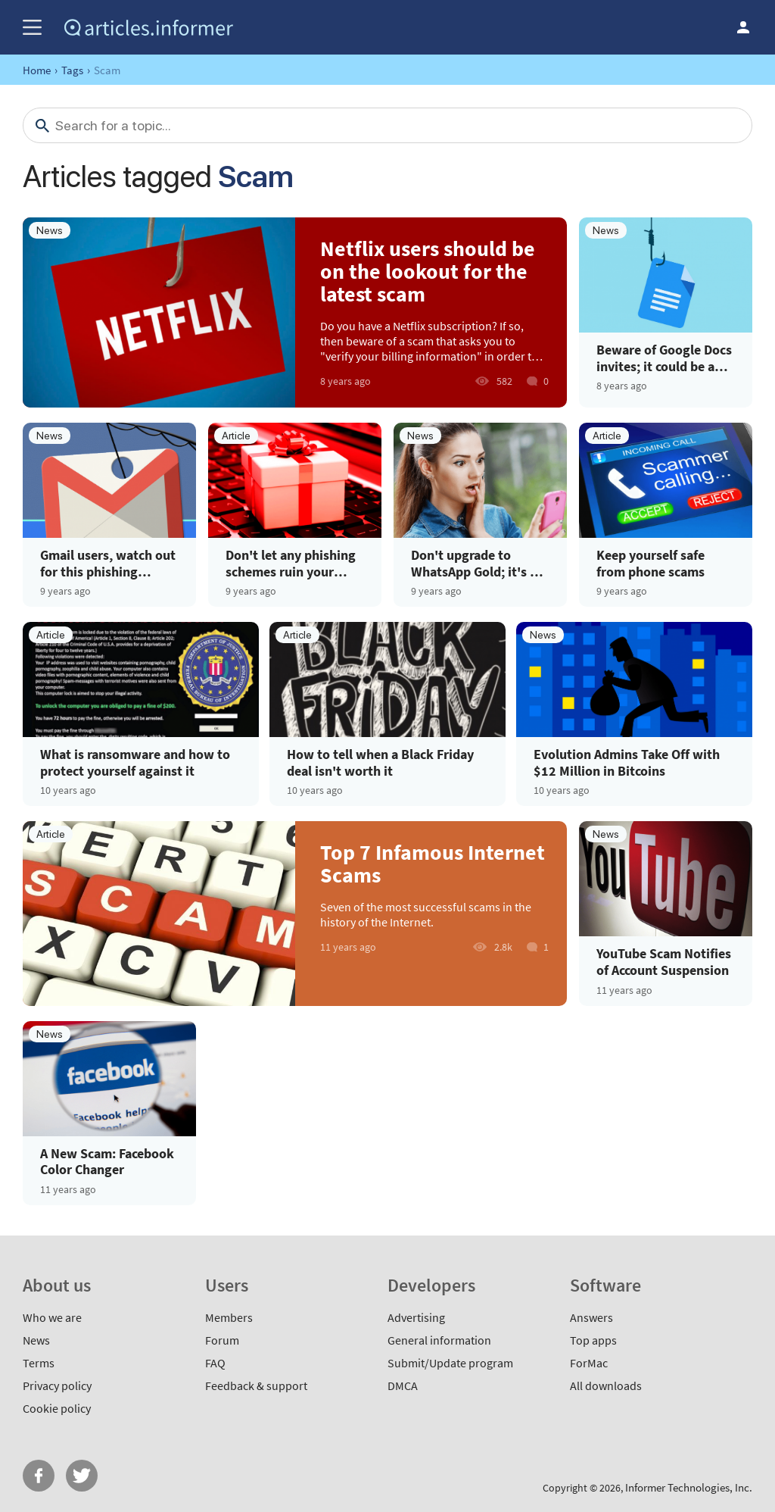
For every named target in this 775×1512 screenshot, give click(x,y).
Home (37, 70)
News (36, 1340)
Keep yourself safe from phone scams (650, 563)
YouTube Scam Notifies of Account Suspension (663, 961)
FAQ (215, 1362)
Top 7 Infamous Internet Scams (432, 863)
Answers (591, 1317)
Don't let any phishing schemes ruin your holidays (291, 563)
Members (229, 1317)
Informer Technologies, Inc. (688, 1487)
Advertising (416, 1317)
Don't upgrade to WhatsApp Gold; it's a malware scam (474, 563)
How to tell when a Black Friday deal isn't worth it (380, 762)
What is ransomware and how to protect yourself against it (135, 762)
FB (38, 1476)
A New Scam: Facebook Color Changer (107, 1161)
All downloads (606, 1385)
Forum (222, 1340)
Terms (38, 1362)
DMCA (403, 1385)
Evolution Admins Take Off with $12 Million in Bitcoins (627, 762)
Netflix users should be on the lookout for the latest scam (427, 271)
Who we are (52, 1317)
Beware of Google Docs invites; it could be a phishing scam (664, 358)
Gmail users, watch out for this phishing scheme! (108, 563)
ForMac (589, 1362)
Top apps (593, 1340)
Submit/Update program (450, 1362)
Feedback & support (256, 1385)
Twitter (82, 1476)
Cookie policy (57, 1408)
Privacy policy (57, 1385)
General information (439, 1340)
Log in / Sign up (743, 27)
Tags (72, 70)
